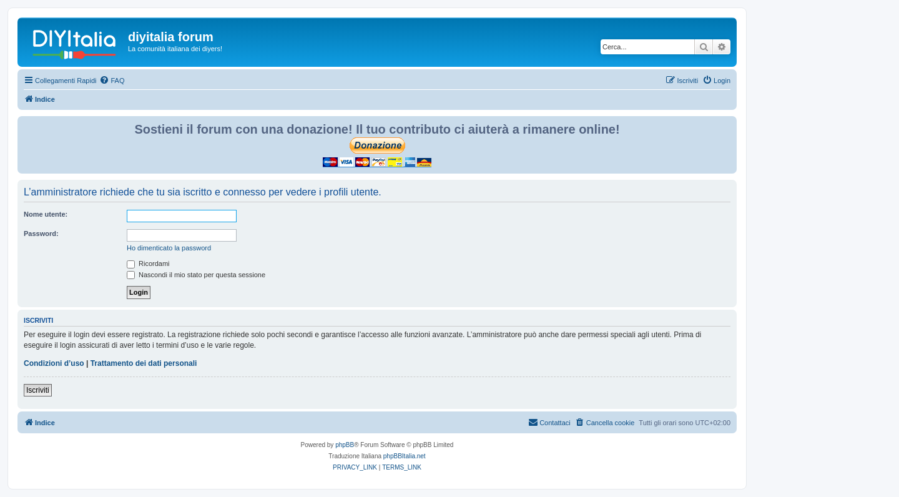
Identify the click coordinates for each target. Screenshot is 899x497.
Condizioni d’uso (54, 363)
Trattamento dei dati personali (144, 363)
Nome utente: (45, 214)
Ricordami (148, 263)
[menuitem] (111, 80)
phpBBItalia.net (404, 456)
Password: (41, 233)
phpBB (344, 444)
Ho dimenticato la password (169, 248)
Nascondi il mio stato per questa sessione (196, 274)
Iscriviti (37, 390)
